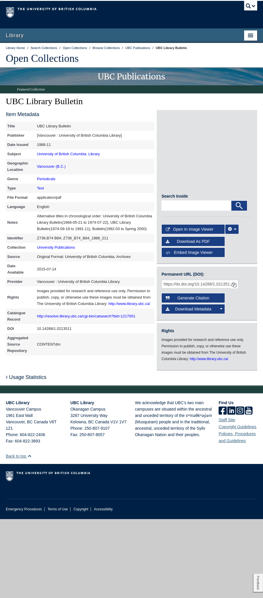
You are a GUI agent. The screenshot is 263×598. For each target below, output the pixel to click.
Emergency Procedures (24, 588)
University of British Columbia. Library (68, 154)
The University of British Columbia (112, 12)
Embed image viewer (189, 331)
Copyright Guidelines (237, 505)
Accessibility (103, 588)
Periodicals (46, 179)
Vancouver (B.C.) (51, 166)
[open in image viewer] (176, 134)
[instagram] (240, 490)
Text (40, 188)
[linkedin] (231, 490)
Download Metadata (194, 388)
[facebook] (223, 490)
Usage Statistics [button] (26, 456)
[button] (29, 535)
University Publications (56, 247)
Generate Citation (187, 377)
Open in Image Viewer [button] (189, 308)
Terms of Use (58, 588)
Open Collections (42, 58)
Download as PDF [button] (188, 320)
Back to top (19, 535)
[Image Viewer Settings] (232, 308)
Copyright (80, 588)
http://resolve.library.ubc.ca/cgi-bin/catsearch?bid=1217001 (86, 316)
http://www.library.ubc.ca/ (129, 303)
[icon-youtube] (249, 490)
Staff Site (227, 498)
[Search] (239, 284)
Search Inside (174, 275)
